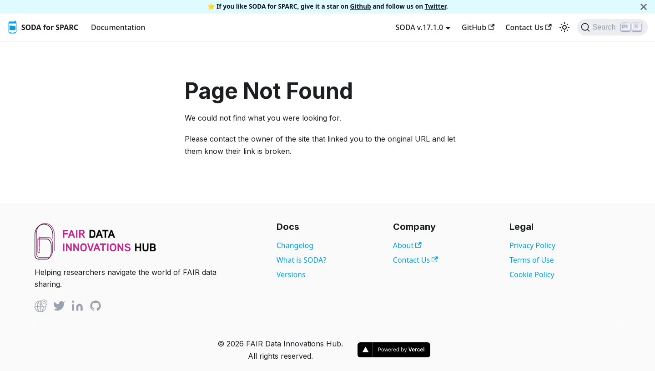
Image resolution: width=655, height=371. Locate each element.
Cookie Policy (531, 274)
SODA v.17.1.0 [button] (419, 27)
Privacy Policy (532, 245)
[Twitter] (59, 307)
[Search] (612, 27)
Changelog (295, 245)
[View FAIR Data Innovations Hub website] (95, 257)
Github (360, 6)
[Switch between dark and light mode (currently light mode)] (564, 27)
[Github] (41, 307)
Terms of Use (531, 260)
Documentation (118, 27)
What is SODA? (301, 260)
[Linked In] (77, 307)
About (407, 245)
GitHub (478, 27)
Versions (291, 274)
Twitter (435, 6)
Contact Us (528, 27)
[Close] (643, 6)
